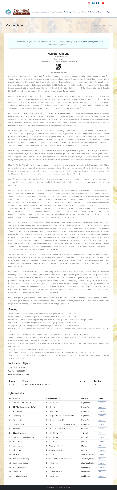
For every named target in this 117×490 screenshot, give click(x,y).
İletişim (108, 12)
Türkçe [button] (106, 3)
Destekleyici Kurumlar (72, 12)
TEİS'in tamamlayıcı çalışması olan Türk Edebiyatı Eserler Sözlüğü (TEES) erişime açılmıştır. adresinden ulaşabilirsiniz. (58, 43)
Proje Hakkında (56, 12)
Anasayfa (35, 12)
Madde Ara (45, 12)
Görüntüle (102, 403)
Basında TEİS (86, 12)
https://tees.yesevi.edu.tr (93, 42)
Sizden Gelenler (98, 12)
